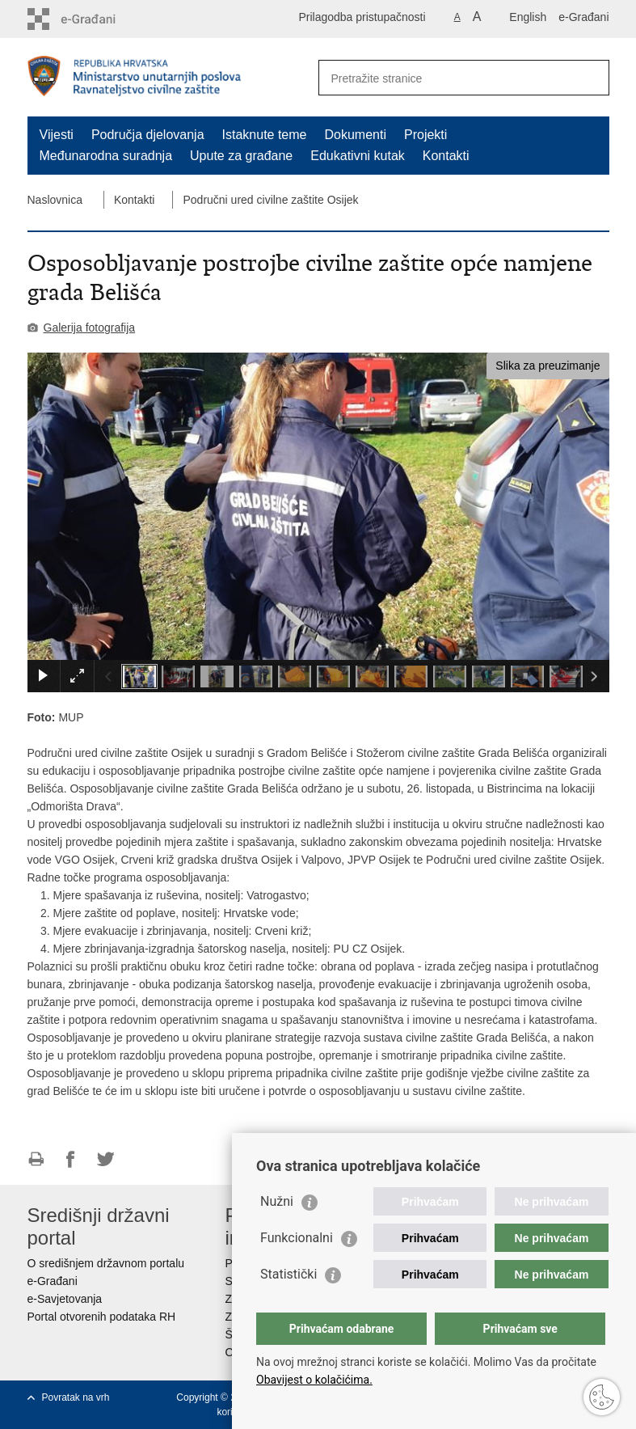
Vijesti (57, 135)
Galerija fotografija (90, 327)
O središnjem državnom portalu (106, 1263)
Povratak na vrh (76, 1397)
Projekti (425, 135)
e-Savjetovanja (65, 1298)
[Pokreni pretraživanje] (590, 78)
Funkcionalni (296, 1237)
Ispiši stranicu (35, 1159)
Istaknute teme (264, 135)
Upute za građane (241, 156)
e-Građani (583, 17)
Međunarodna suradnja (106, 156)
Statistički (288, 1274)
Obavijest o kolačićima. (314, 1379)
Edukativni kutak (357, 156)
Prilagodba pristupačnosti (361, 17)
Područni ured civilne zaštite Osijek (270, 199)
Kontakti (446, 156)
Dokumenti (355, 135)
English (527, 17)
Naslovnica (54, 199)
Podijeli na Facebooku (70, 1159)
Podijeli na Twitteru (105, 1159)
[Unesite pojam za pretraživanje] (446, 78)
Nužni (276, 1201)
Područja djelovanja (147, 135)
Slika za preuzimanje (547, 365)
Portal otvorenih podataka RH (101, 1316)
